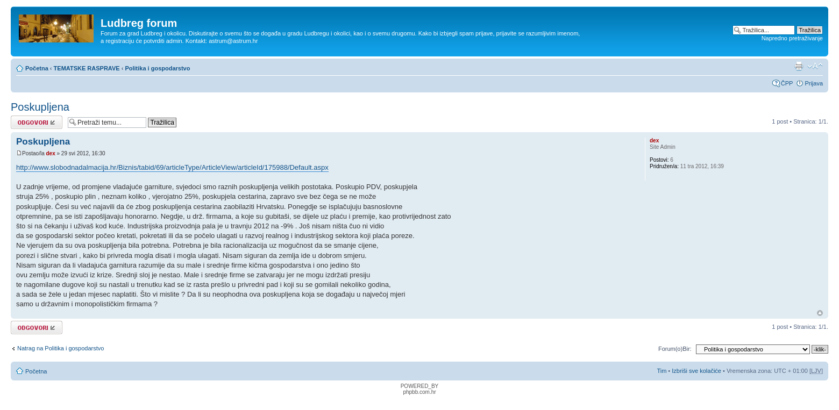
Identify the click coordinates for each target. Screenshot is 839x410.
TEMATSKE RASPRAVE (87, 68)
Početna (36, 68)
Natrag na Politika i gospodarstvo (60, 348)
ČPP (787, 83)
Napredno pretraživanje (792, 38)
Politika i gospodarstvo (157, 68)
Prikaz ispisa (799, 66)
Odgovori (36, 122)
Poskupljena (40, 107)
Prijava (814, 83)
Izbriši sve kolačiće (696, 371)
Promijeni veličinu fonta (815, 66)
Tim (661, 371)
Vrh (820, 313)
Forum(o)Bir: (675, 349)
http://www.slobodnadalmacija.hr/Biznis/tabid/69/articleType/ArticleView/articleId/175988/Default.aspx (172, 167)
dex (50, 153)
